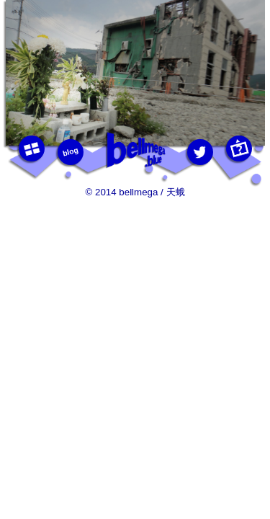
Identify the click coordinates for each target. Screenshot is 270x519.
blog (69, 151)
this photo (238, 148)
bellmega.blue (135, 150)
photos (31, 148)
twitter (199, 152)
